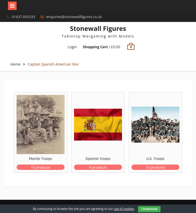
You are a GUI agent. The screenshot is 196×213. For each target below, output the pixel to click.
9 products (98, 167)
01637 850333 (23, 16)
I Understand (149, 209)
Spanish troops (98, 159)
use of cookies (124, 209)
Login (72, 46)
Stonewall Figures (98, 28)
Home (15, 64)
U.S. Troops (155, 159)
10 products (41, 167)
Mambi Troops (40, 159)
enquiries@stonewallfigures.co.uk (74, 16)
